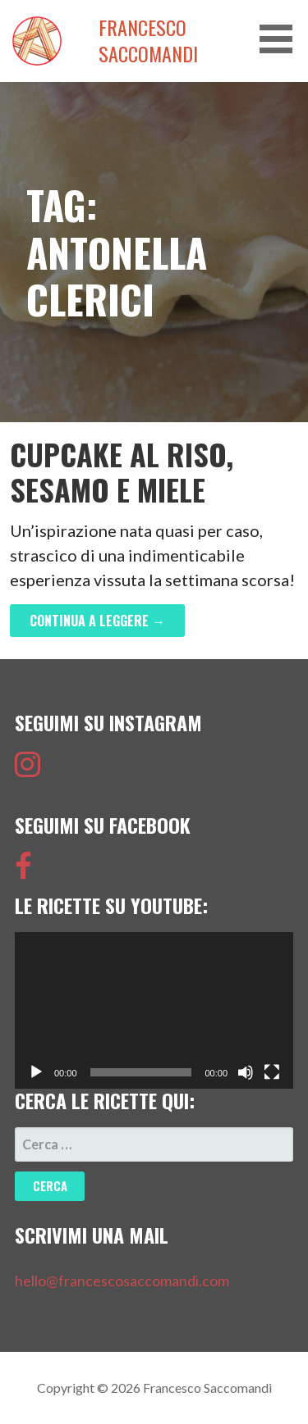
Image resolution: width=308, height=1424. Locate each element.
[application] (154, 1010)
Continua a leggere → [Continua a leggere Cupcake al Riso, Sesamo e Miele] (97, 620)
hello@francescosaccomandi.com (122, 1281)
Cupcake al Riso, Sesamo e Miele (121, 471)
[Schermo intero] (272, 1072)
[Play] (36, 1072)
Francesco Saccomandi (148, 41)
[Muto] (245, 1072)
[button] (281, 39)
